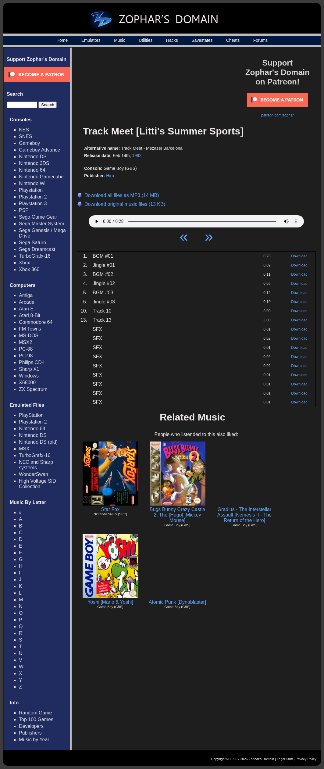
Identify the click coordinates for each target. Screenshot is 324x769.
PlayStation (31, 415)
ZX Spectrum (33, 389)
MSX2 (25, 342)
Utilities (145, 40)
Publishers (30, 732)
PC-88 (26, 349)
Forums (260, 40)
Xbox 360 (29, 269)
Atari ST (28, 308)
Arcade (26, 302)
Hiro (110, 175)
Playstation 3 (33, 203)
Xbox (24, 262)
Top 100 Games (36, 719)
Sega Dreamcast (37, 249)
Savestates (201, 40)
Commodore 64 (35, 322)
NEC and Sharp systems (36, 465)
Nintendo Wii (33, 183)
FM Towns (30, 328)
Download (299, 256)
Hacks (172, 40)
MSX (24, 448)
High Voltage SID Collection (37, 483)
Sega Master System (41, 223)
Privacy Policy (306, 759)
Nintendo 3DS (34, 163)
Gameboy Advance (39, 149)
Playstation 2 (33, 196)
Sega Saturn (32, 242)
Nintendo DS (33, 156)
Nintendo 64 (32, 170)
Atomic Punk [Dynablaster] (177, 602)
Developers (31, 726)
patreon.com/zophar (277, 115)
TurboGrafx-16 (34, 256)
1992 (136, 155)
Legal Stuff (285, 759)
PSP (24, 210)
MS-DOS (28, 335)
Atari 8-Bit (29, 315)
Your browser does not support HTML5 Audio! (196, 219)
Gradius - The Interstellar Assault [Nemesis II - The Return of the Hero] (244, 515)
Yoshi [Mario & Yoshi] (110, 602)
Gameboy (29, 143)
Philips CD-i (32, 362)
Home (62, 40)
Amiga (26, 295)
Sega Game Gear (38, 217)
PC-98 (26, 355)
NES (24, 129)
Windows (29, 375)
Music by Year (34, 739)
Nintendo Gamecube (41, 176)
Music (119, 40)
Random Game (35, 712)
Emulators (91, 40)
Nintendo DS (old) (38, 442)
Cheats (233, 40)
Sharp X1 (29, 369)
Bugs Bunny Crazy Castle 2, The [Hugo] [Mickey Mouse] (177, 515)
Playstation (31, 190)
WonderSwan (33, 474)
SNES (25, 136)
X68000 (27, 382)
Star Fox (110, 509)
